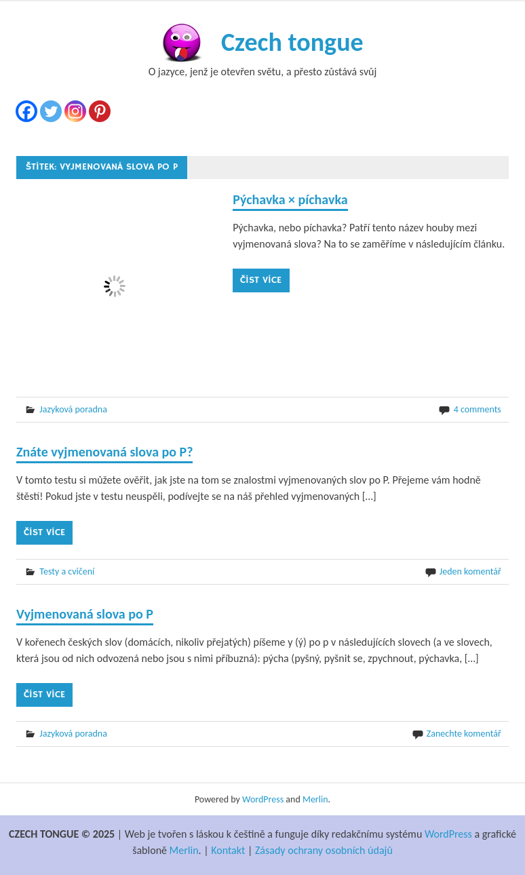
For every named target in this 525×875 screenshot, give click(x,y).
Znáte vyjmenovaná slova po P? (104, 452)
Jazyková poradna (73, 409)
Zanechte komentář (464, 733)
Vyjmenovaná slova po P (84, 614)
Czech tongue (292, 42)
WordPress (263, 799)
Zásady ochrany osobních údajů (324, 850)
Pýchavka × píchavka (290, 199)
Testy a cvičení (66, 571)
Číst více (260, 280)
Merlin (315, 799)
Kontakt (228, 850)
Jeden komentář (470, 571)
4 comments (477, 409)
